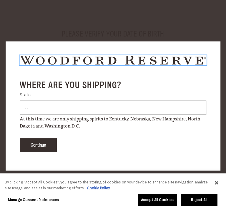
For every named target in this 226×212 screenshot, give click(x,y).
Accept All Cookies (157, 200)
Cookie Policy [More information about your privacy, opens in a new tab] (98, 189)
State (25, 94)
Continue (38, 145)
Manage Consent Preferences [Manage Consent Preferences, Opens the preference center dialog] (33, 200)
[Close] (216, 183)
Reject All (199, 200)
